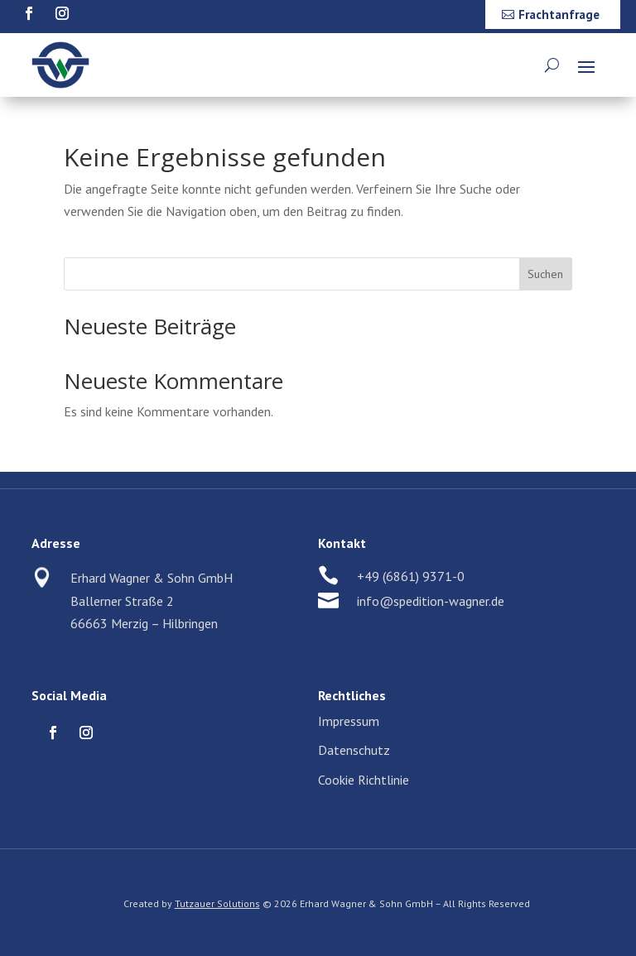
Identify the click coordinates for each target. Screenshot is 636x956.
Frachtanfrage (559, 14)
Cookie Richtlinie (363, 779)
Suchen (545, 274)
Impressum (348, 721)
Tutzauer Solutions (217, 903)
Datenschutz (354, 750)
